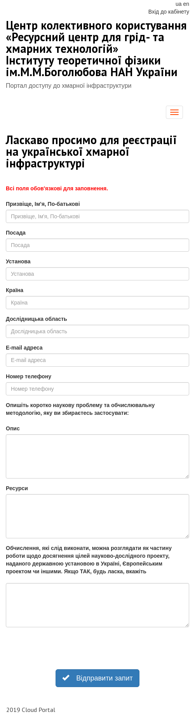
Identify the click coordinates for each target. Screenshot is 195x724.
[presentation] (65, 648)
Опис (13, 428)
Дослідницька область (36, 319)
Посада (16, 233)
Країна (14, 290)
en (186, 4)
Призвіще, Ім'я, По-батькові (43, 204)
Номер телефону (28, 376)
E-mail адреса (24, 348)
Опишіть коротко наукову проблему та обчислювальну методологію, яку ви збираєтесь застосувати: (80, 409)
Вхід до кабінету (168, 12)
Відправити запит (97, 677)
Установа (18, 261)
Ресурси (17, 488)
